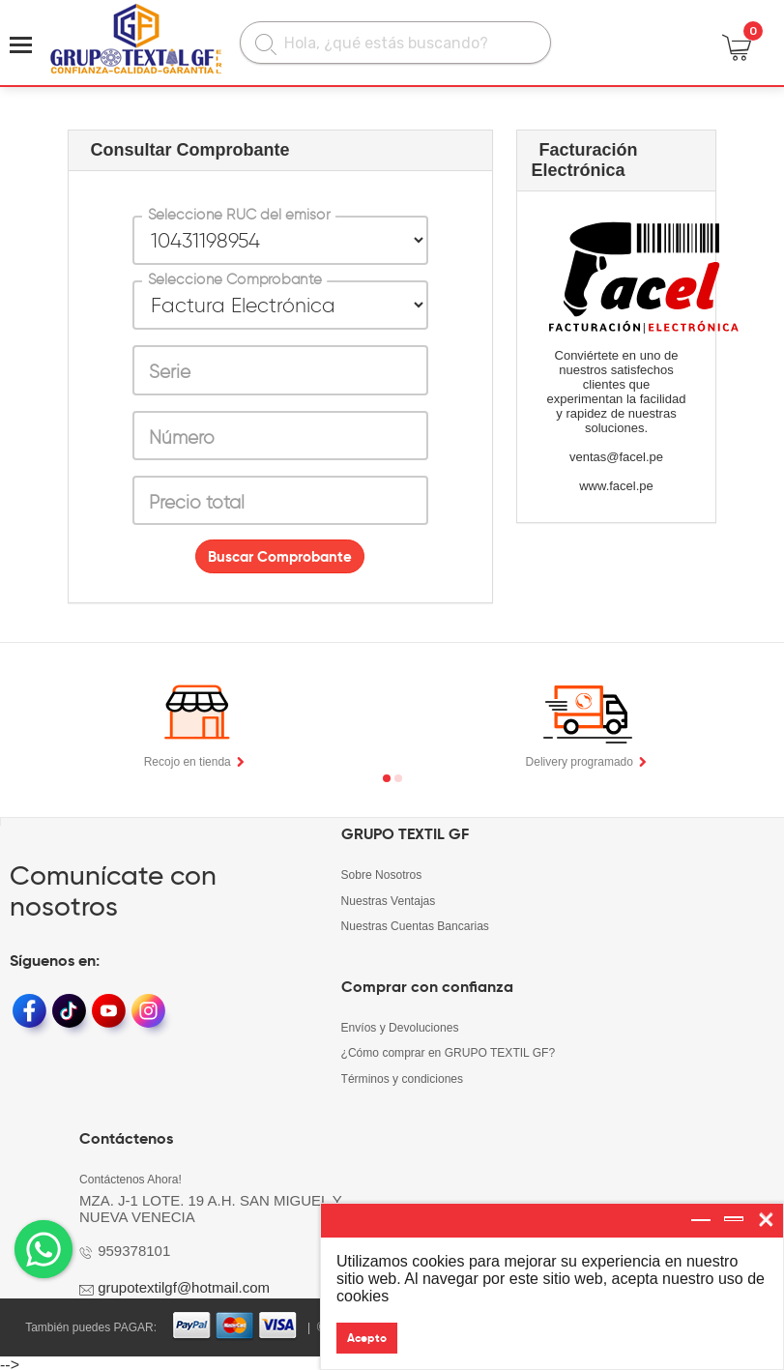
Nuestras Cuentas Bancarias (415, 925)
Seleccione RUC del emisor (238, 214)
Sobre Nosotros (381, 875)
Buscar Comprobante (280, 556)
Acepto (367, 1337)
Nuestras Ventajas (388, 900)
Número (182, 437)
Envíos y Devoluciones (399, 1026)
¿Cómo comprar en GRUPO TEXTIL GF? (448, 1051)
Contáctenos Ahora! (130, 1175)
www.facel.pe (616, 486)
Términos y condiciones (402, 1076)
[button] (387, 778)
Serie (169, 372)
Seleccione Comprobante (234, 279)
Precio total (197, 502)
